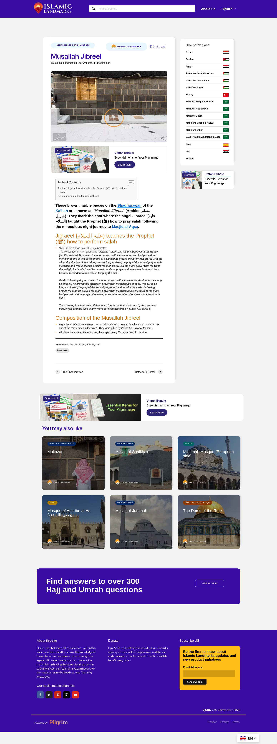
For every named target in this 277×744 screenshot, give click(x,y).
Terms (235, 721)
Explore (228, 9)
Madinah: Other (125, 443)
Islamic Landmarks (126, 46)
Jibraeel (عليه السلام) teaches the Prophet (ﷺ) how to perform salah (91, 190)
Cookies (212, 721)
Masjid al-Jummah (132, 510)
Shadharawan (129, 205)
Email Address (193, 667)
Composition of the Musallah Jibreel (78, 195)
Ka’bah (62, 210)
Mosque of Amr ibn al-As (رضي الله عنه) (70, 513)
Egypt (52, 502)
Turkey (188, 443)
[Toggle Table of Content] (125, 183)
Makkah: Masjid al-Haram (73, 45)
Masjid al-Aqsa (125, 226)
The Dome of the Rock (204, 510)
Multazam (56, 451)
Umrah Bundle (124, 152)
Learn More (125, 164)
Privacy (224, 721)
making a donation (119, 651)
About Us (208, 9)
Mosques (62, 350)
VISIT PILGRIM (209, 583)
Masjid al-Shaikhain (133, 451)
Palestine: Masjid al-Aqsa (197, 502)
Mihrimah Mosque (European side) (200, 454)
